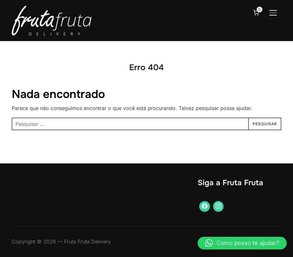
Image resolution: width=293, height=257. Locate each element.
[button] (242, 243)
